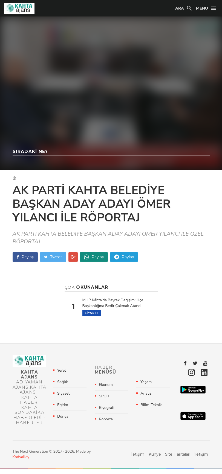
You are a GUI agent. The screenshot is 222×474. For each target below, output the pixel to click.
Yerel (61, 373)
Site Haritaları (177, 459)
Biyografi (106, 410)
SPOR (104, 398)
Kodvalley (21, 462)
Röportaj (106, 421)
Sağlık (62, 384)
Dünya (62, 419)
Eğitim (62, 407)
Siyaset (92, 313)
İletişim (137, 459)
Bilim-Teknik (151, 407)
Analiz (145, 396)
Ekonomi (106, 387)
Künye (155, 459)
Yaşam (146, 384)
